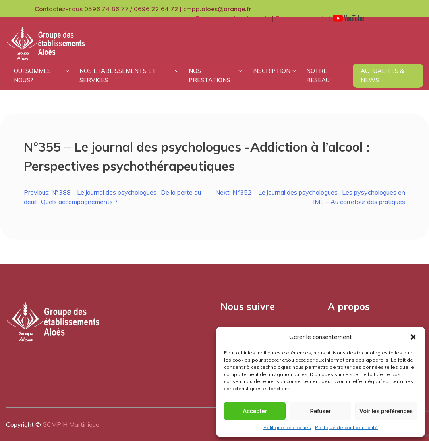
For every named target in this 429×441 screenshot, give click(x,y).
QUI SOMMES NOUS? (32, 75)
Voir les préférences (386, 411)
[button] (413, 337)
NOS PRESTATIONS (209, 75)
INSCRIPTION (271, 71)
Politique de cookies (287, 427)
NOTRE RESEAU (318, 75)
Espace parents (301, 18)
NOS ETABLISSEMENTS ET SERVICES (117, 75)
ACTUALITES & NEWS (382, 75)
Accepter (255, 411)
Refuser (320, 411)
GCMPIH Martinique (71, 424)
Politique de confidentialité (346, 427)
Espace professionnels (232, 18)
